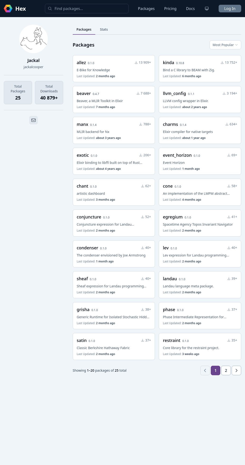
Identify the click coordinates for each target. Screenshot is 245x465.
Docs (190, 8)
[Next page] (236, 370)
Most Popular (225, 45)
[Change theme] (206, 8)
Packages (146, 8)
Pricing (170, 8)
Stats (104, 29)
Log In (229, 8)
